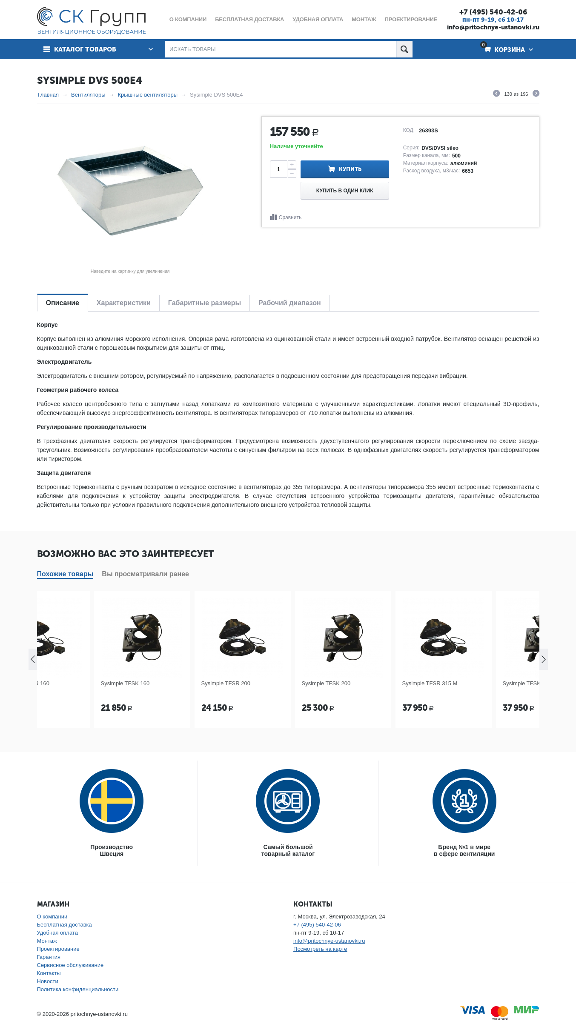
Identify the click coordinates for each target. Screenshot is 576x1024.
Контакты (49, 973)
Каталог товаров (85, 49)
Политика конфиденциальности (78, 989)
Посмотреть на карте (320, 949)
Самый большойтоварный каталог (288, 850)
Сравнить (290, 217)
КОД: (409, 130)
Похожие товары (65, 574)
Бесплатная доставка (64, 924)
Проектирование (58, 949)
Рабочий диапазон (289, 302)
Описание (62, 302)
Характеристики (124, 302)
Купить (350, 169)
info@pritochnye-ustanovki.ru (493, 27)
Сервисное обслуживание (70, 965)
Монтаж (47, 941)
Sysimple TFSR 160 (70, 683)
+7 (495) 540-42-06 (493, 12)
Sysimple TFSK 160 (170, 683)
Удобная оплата (57, 933)
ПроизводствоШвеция (111, 850)
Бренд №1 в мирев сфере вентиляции (464, 850)
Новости (47, 981)
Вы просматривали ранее (145, 574)
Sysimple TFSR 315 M (475, 683)
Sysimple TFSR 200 (271, 683)
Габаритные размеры (204, 302)
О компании (52, 916)
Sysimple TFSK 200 (371, 683)
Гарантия (48, 957)
